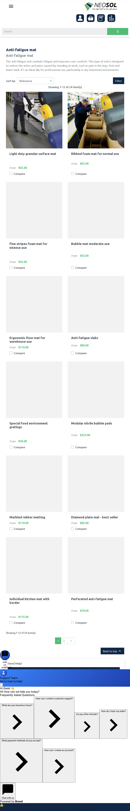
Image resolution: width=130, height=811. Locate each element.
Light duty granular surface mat (32, 153)
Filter (118, 80)
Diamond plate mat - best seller (94, 517)
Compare (19, 173)
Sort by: (11, 80)
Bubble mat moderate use (90, 243)
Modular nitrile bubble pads (91, 423)
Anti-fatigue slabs (84, 338)
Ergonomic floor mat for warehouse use (27, 339)
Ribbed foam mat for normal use (95, 153)
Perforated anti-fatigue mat (92, 599)
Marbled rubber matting (27, 517)
